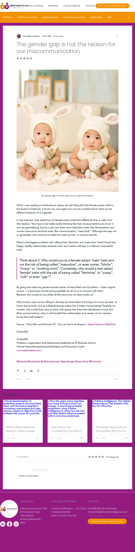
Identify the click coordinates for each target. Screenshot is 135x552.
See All (129, 394)
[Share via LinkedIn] (31, 370)
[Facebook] (9, 524)
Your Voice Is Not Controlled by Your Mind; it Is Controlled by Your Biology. (66, 429)
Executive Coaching (74, 17)
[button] (128, 17)
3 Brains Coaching (27, 17)
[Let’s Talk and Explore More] (112, 5)
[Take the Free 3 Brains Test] (107, 521)
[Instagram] (16, 524)
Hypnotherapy (50, 17)
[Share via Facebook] (18, 370)
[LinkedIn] (2, 524)
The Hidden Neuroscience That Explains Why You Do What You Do (111, 429)
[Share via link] (38, 370)
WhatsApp (111, 508)
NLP (109, 17)
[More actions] (116, 36)
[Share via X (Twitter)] (24, 370)
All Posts (7, 17)
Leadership (96, 17)
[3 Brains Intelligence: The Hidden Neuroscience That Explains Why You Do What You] (112, 411)
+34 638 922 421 (96, 508)
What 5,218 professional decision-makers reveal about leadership (20, 429)
